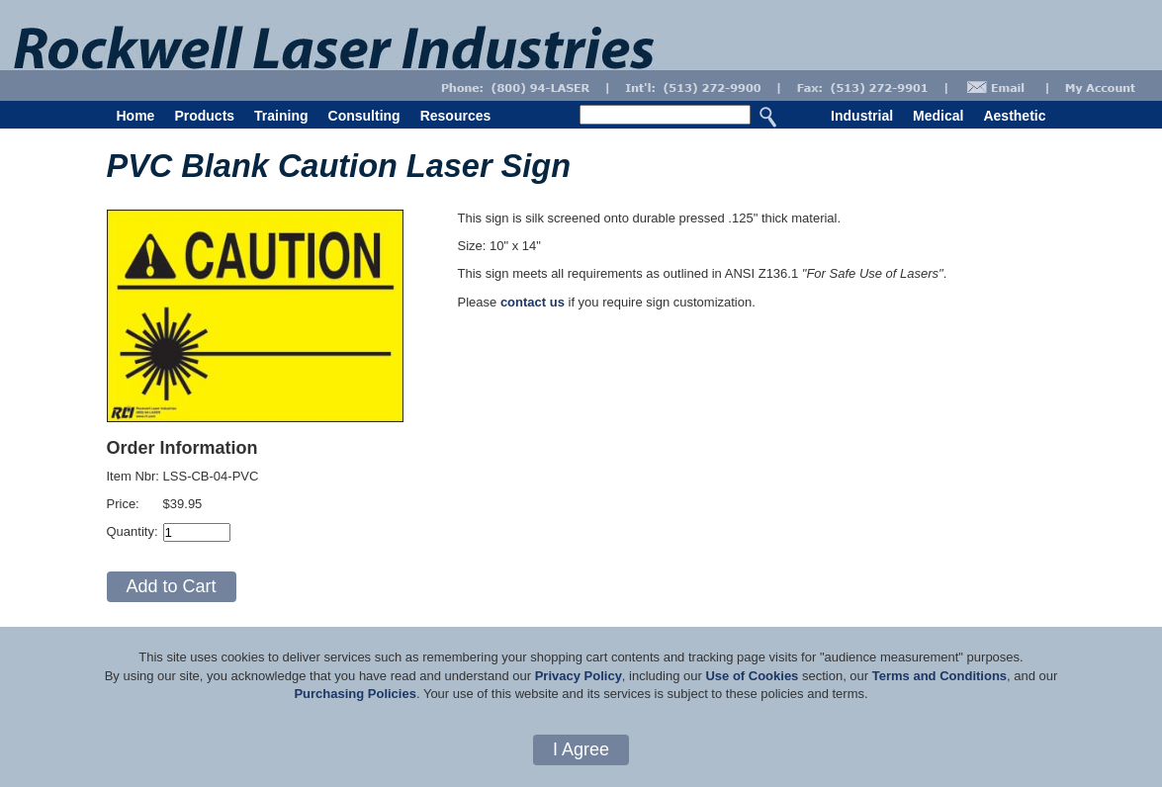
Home (136, 116)
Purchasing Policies (355, 693)
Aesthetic (1014, 116)
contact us (532, 302)
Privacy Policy (578, 675)
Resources (456, 116)
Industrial (862, 116)
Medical (938, 116)
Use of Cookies (751, 675)
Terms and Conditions (939, 675)
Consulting (364, 116)
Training (281, 116)
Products (204, 116)
